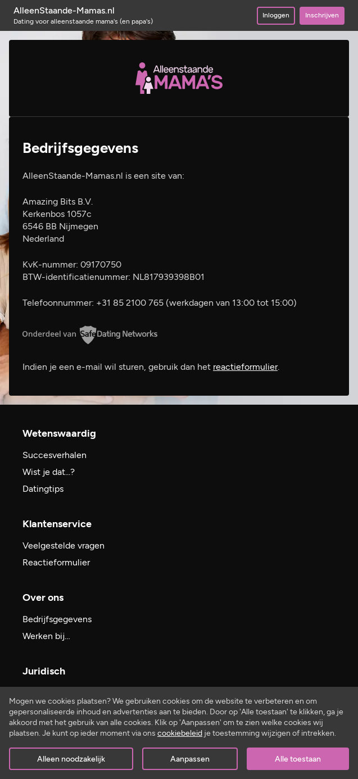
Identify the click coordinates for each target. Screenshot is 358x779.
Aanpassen (190, 759)
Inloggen (275, 15)
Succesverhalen (54, 455)
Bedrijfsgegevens (57, 619)
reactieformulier (245, 366)
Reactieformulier (56, 562)
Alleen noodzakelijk (71, 759)
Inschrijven (322, 15)
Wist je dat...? (48, 472)
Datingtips (43, 488)
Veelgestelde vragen (63, 545)
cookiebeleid (179, 733)
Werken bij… (46, 636)
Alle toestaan (298, 759)
